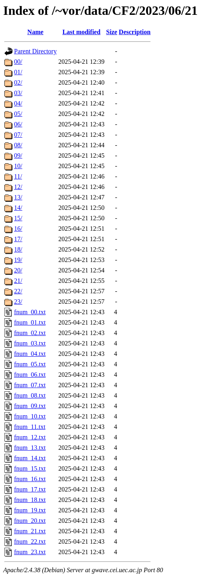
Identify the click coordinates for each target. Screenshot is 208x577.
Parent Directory (35, 51)
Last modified (81, 31)
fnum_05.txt (30, 364)
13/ (18, 197)
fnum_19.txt (30, 510)
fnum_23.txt (30, 552)
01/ (18, 72)
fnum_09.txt (30, 405)
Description (135, 31)
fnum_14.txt (30, 458)
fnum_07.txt (30, 385)
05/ (18, 113)
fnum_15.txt (30, 468)
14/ (18, 207)
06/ (18, 124)
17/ (18, 239)
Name (35, 31)
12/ (18, 186)
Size (111, 31)
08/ (18, 145)
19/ (18, 259)
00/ (18, 61)
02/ (18, 82)
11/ (18, 176)
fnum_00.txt (30, 312)
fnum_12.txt (30, 437)
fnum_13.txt (30, 447)
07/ (18, 134)
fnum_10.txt (30, 416)
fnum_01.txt (30, 322)
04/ (18, 103)
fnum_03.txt (30, 343)
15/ (18, 218)
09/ (18, 155)
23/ (18, 301)
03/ (18, 92)
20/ (18, 270)
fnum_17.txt (30, 489)
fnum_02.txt (30, 332)
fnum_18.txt (30, 499)
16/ (18, 228)
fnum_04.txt (30, 353)
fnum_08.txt (30, 395)
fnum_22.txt (30, 541)
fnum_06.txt (30, 374)
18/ (18, 249)
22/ (18, 291)
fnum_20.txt (30, 520)
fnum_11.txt (29, 426)
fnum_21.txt (30, 531)
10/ (18, 166)
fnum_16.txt (30, 478)
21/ (18, 280)
